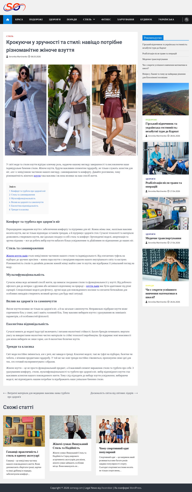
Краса (19, 19)
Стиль (87, 19)
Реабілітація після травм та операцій (159, 53)
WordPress (135, 488)
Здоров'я (150, 179)
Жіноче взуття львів (17, 256)
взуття (37, 175)
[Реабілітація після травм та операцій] (165, 158)
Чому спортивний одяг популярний (114, 450)
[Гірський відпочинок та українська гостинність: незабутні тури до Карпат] (165, 99)
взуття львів (92, 286)
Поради (72, 19)
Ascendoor (106, 488)
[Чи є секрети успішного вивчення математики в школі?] (165, 265)
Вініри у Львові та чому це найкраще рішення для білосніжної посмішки (164, 75)
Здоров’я (55, 19)
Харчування (125, 19)
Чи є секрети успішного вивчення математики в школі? (164, 66)
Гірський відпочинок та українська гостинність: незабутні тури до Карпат (164, 46)
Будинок (146, 19)
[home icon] (7, 19)
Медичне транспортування (155, 59)
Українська (166, 19)
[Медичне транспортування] (165, 213)
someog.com (76, 488)
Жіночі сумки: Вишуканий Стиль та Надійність (70, 446)
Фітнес (106, 19)
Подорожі (36, 19)
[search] (186, 19)
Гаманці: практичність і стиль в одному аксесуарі (22, 453)
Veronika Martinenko (16, 56)
